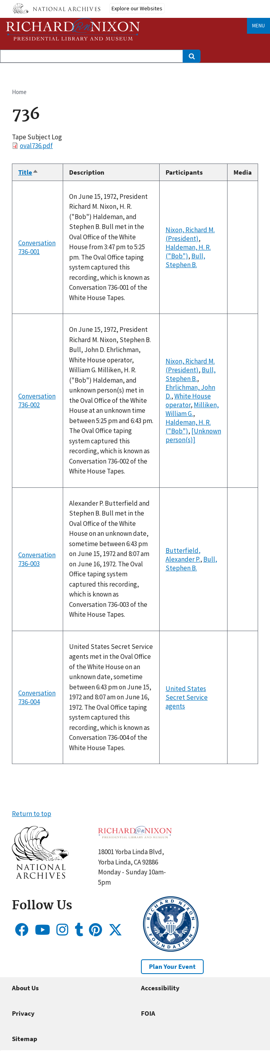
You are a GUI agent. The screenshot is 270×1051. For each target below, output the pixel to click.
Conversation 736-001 (37, 247)
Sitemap (24, 1038)
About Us (25, 988)
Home (19, 92)
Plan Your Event (172, 966)
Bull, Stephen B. (185, 260)
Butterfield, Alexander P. (183, 555)
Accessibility (160, 988)
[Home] (73, 29)
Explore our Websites (137, 8)
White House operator (188, 400)
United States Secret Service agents (187, 697)
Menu (258, 25)
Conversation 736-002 (37, 400)
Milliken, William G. (192, 409)
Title (28, 172)
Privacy (23, 1013)
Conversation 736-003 (37, 559)
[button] (40, 876)
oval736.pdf (36, 145)
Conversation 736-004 (37, 697)
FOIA (148, 1013)
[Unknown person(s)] (193, 435)
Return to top (31, 813)
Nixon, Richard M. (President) (190, 234)
